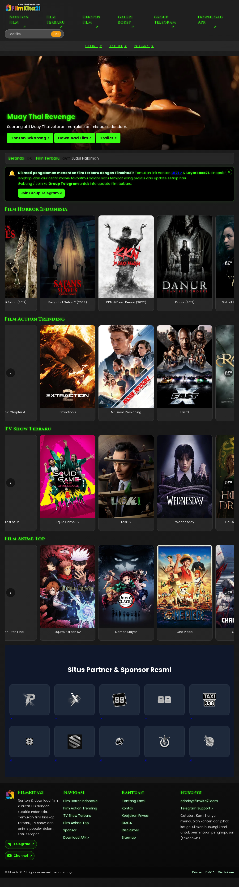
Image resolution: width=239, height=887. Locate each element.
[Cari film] (29, 34)
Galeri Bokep (125, 20)
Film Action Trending (80, 817)
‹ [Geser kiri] (11, 263)
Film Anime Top (76, 832)
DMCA (127, 832)
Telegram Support (195, 817)
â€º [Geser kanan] (228, 263)
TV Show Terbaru (77, 825)
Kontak (127, 817)
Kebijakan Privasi (135, 825)
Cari (56, 34)
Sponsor (70, 839)
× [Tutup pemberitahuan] (229, 172)
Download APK (210, 20)
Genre (93, 46)
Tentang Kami (133, 810)
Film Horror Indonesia (80, 810)
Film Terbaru (56, 20)
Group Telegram (165, 20)
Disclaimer (130, 839)
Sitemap (129, 847)
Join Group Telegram (40, 193)
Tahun (118, 46)
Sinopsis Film (91, 20)
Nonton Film (19, 20)
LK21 (175, 172)
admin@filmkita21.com (199, 810)
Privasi (197, 881)
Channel (17, 865)
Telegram (18, 853)
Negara (144, 46)
